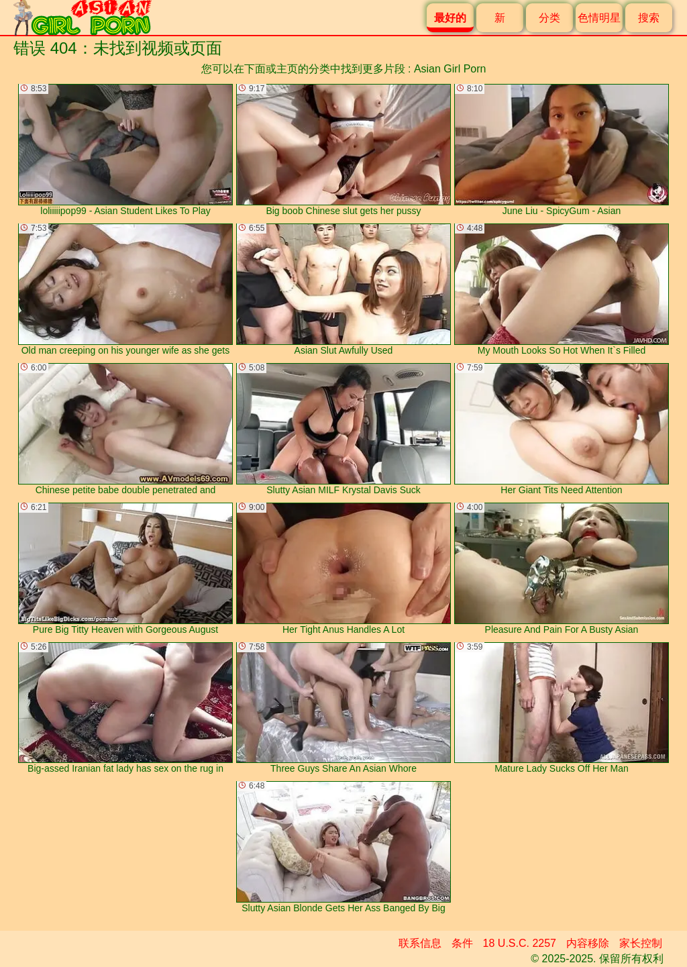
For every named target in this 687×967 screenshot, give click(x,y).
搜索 (648, 17)
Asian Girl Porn (450, 68)
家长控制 (640, 943)
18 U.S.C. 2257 (519, 943)
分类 (549, 17)
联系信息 (420, 943)
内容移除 (587, 943)
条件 (462, 943)
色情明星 (599, 17)
